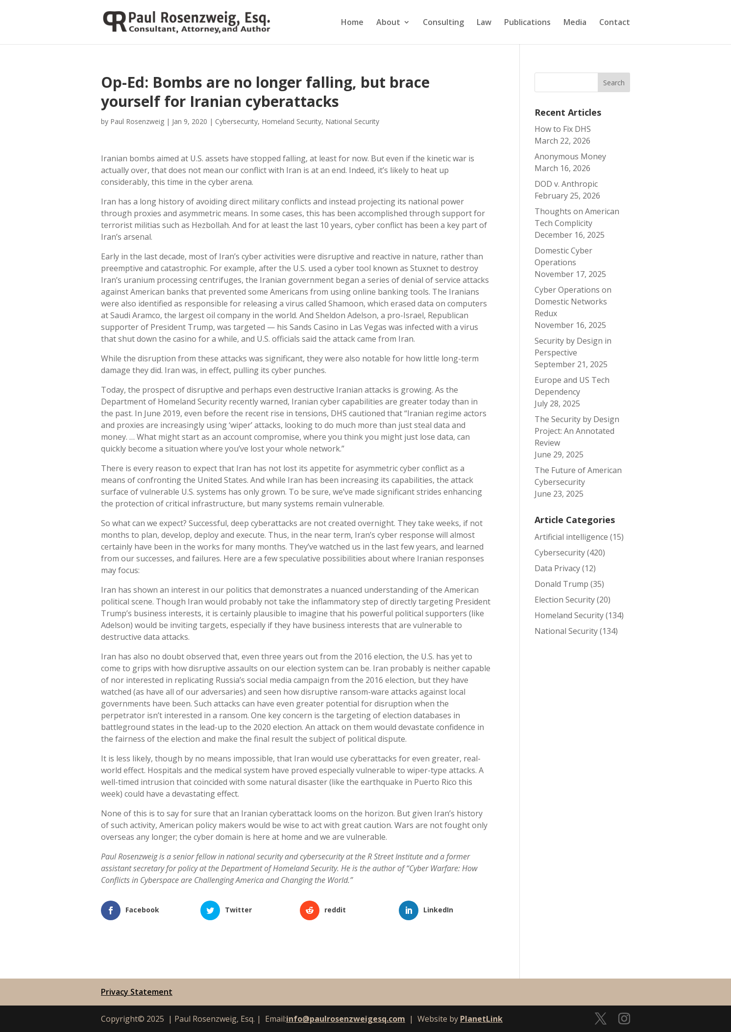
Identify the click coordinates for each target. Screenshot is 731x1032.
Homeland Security (291, 121)
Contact (614, 23)
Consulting (443, 23)
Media (574, 23)
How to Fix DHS (563, 129)
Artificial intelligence (571, 536)
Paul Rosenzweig (137, 121)
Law (484, 23)
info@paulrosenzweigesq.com (345, 1018)
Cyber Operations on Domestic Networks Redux (573, 301)
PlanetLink (481, 1018)
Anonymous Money (570, 156)
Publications (527, 23)
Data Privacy (557, 568)
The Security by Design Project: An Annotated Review (577, 431)
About (388, 23)
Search (614, 82)
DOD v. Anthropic (566, 183)
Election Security (565, 599)
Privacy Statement (136, 991)
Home (352, 23)
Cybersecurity (236, 121)
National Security (352, 121)
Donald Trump (561, 584)
